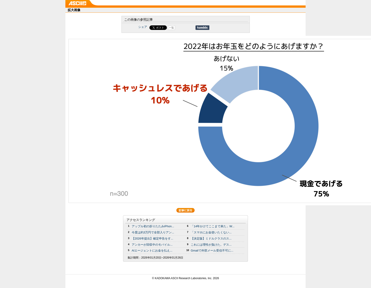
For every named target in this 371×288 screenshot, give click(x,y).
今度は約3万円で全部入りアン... (153, 232)
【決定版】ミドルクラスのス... (211, 238)
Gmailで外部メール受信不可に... (212, 250)
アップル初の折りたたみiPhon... (153, 226)
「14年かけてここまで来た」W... (213, 226)
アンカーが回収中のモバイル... (152, 244)
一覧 (171, 27)
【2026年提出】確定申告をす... (152, 238)
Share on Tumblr (202, 27)
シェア (142, 27)
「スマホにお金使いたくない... (211, 232)
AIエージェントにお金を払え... (152, 250)
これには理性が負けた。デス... (211, 244)
